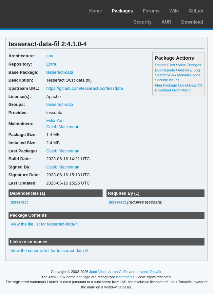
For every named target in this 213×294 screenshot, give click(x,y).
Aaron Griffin (118, 272)
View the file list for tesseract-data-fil (44, 224)
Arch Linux (36, 9)
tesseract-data (59, 72)
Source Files (165, 65)
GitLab (196, 10)
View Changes (189, 65)
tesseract (19, 202)
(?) (200, 85)
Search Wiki (164, 75)
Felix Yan (55, 120)
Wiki (174, 10)
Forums (151, 10)
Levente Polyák (148, 272)
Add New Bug (189, 70)
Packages (122, 10)
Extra (51, 64)
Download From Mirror (173, 90)
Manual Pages (188, 75)
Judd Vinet (97, 272)
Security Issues (167, 80)
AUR (166, 22)
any (49, 55)
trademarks (125, 277)
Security (143, 22)
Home (95, 10)
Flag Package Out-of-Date (176, 85)
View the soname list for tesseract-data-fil (49, 250)
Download (192, 22)
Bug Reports (165, 70)
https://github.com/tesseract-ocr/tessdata (84, 88)
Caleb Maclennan (62, 126)
